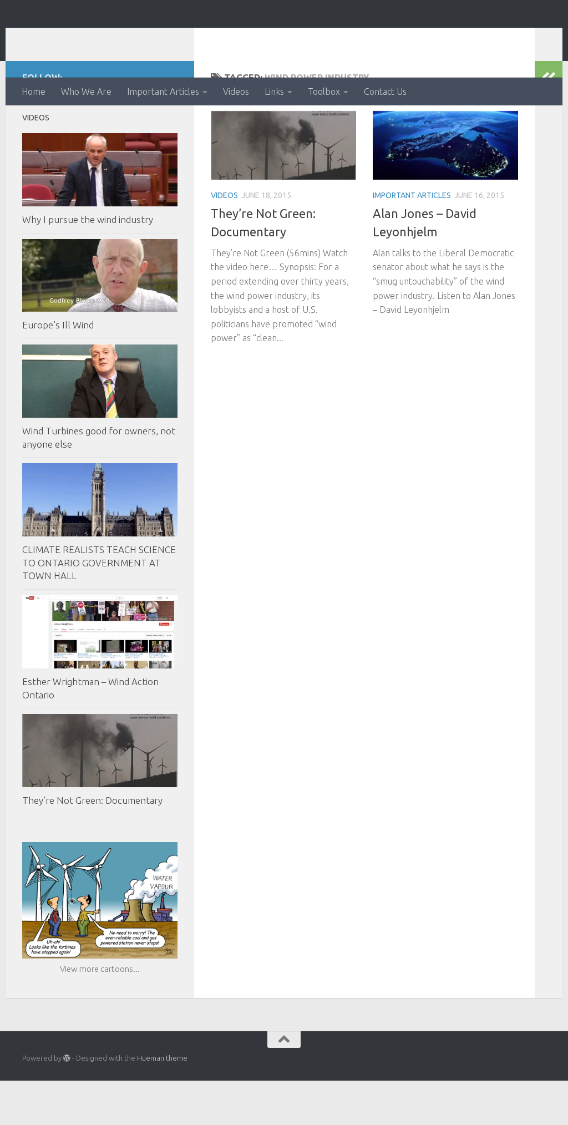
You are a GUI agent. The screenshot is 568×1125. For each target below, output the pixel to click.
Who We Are (86, 92)
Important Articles (163, 92)
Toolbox (324, 92)
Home (33, 92)
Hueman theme (162, 1102)
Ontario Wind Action (132, 39)
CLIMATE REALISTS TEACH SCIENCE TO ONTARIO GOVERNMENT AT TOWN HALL (99, 607)
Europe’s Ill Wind (58, 369)
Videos (236, 92)
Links (274, 92)
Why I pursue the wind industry (87, 264)
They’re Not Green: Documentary (92, 844)
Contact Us (385, 92)
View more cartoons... (100, 1013)
